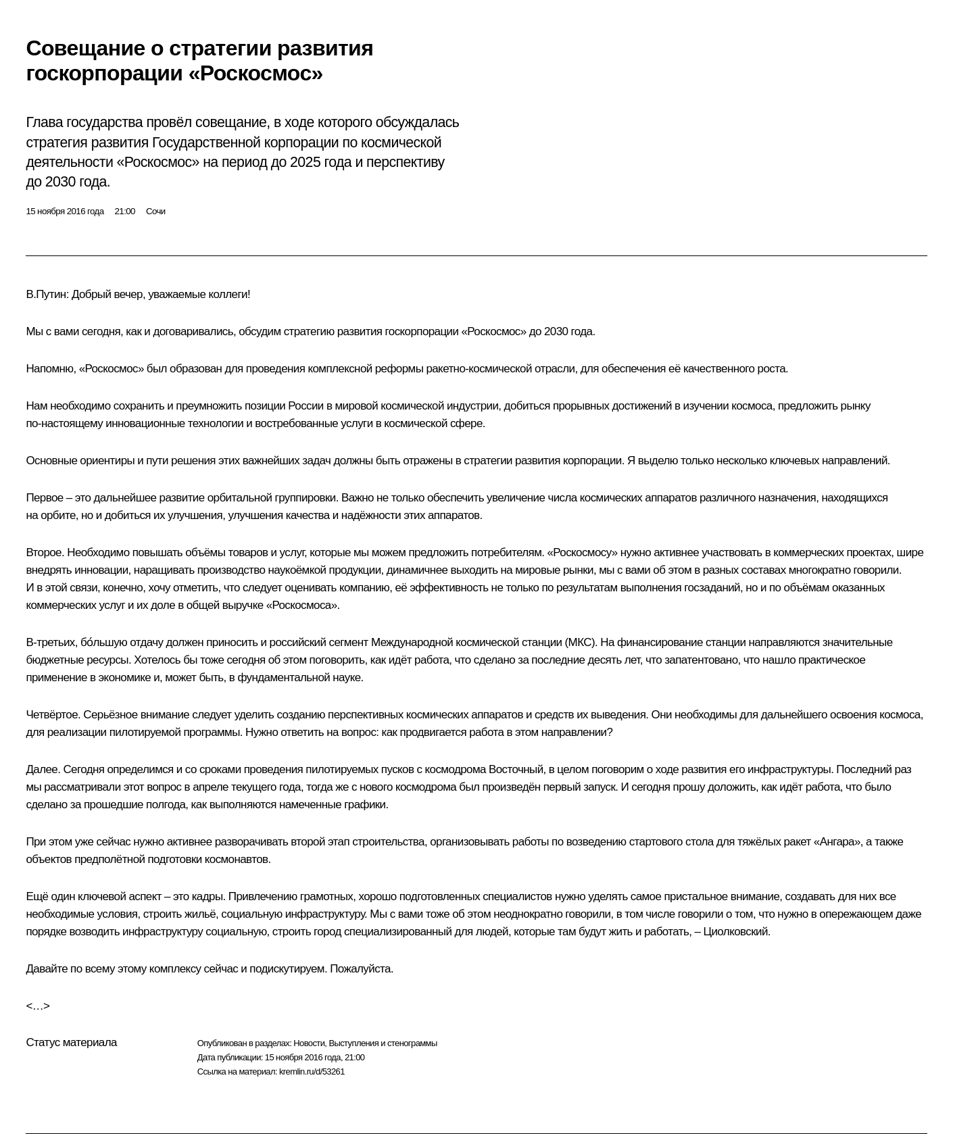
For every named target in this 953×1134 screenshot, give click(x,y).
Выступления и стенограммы (382, 1043)
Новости (308, 1043)
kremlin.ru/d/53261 (312, 1071)
